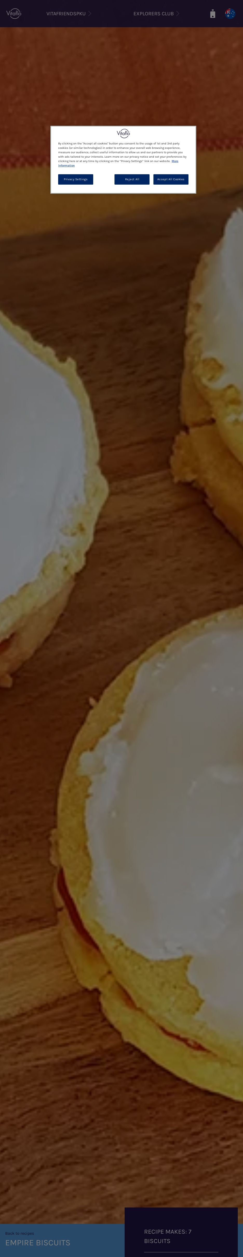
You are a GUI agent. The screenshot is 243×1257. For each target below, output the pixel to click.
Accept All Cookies (171, 179)
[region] (123, 160)
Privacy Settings (75, 179)
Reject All (132, 179)
